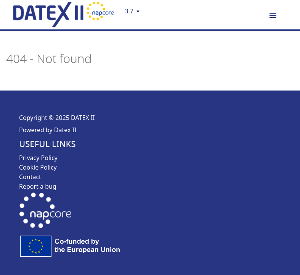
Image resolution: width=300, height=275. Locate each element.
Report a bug (37, 186)
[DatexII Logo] (63, 24)
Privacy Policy (38, 158)
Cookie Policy (38, 167)
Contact (30, 177)
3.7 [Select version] (129, 11)
